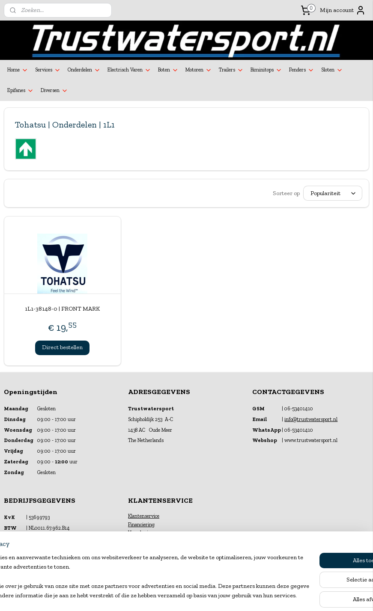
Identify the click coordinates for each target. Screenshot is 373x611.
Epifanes (20, 90)
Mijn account (343, 10)
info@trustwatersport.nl (310, 419)
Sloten (332, 70)
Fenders (301, 70)
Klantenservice (143, 516)
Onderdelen (84, 70)
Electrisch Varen (129, 70)
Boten (168, 70)
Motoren (198, 70)
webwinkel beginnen (206, 595)
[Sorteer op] (333, 193)
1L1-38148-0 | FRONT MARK (62, 308)
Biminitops (266, 70)
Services (48, 70)
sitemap (164, 595)
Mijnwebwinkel (271, 595)
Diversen (54, 90)
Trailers (231, 70)
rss (179, 595)
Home (17, 70)
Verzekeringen (143, 533)
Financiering (141, 525)
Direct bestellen (62, 347)
